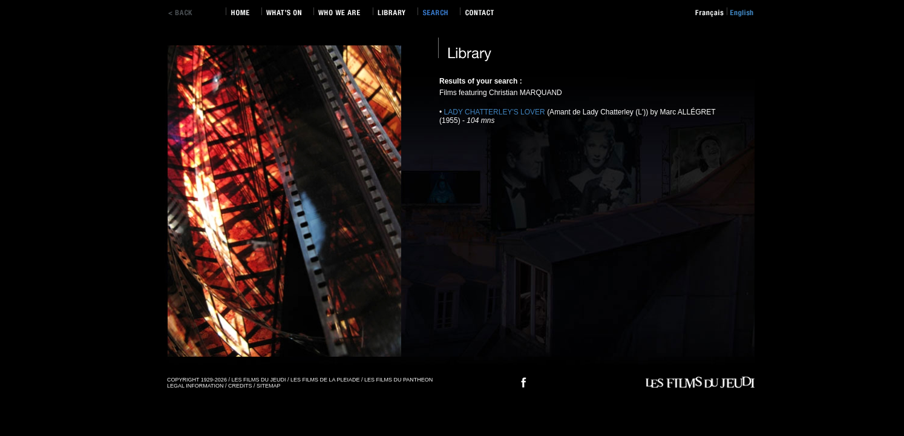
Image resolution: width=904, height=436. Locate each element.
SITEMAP (269, 386)
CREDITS (240, 386)
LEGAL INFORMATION (195, 386)
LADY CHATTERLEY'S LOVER (496, 112)
